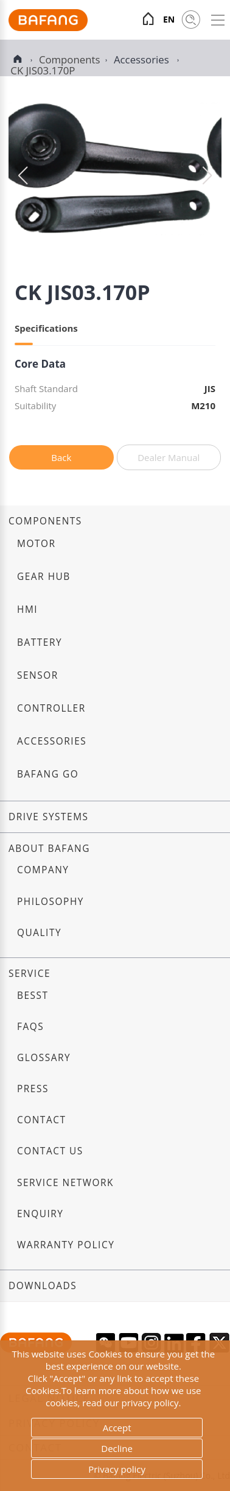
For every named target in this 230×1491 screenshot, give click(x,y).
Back (61, 457)
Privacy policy (116, 1469)
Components (45, 521)
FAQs (30, 1026)
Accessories (143, 59)
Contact (41, 1120)
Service (30, 973)
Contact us (50, 1151)
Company (43, 869)
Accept (117, 1427)
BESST (33, 995)
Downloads (43, 1285)
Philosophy (50, 901)
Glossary (44, 1057)
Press (33, 1088)
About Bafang (49, 848)
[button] (207, 175)
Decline (117, 1448)
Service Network (65, 1182)
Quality (39, 932)
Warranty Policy (65, 1245)
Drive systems (49, 816)
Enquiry (40, 1213)
